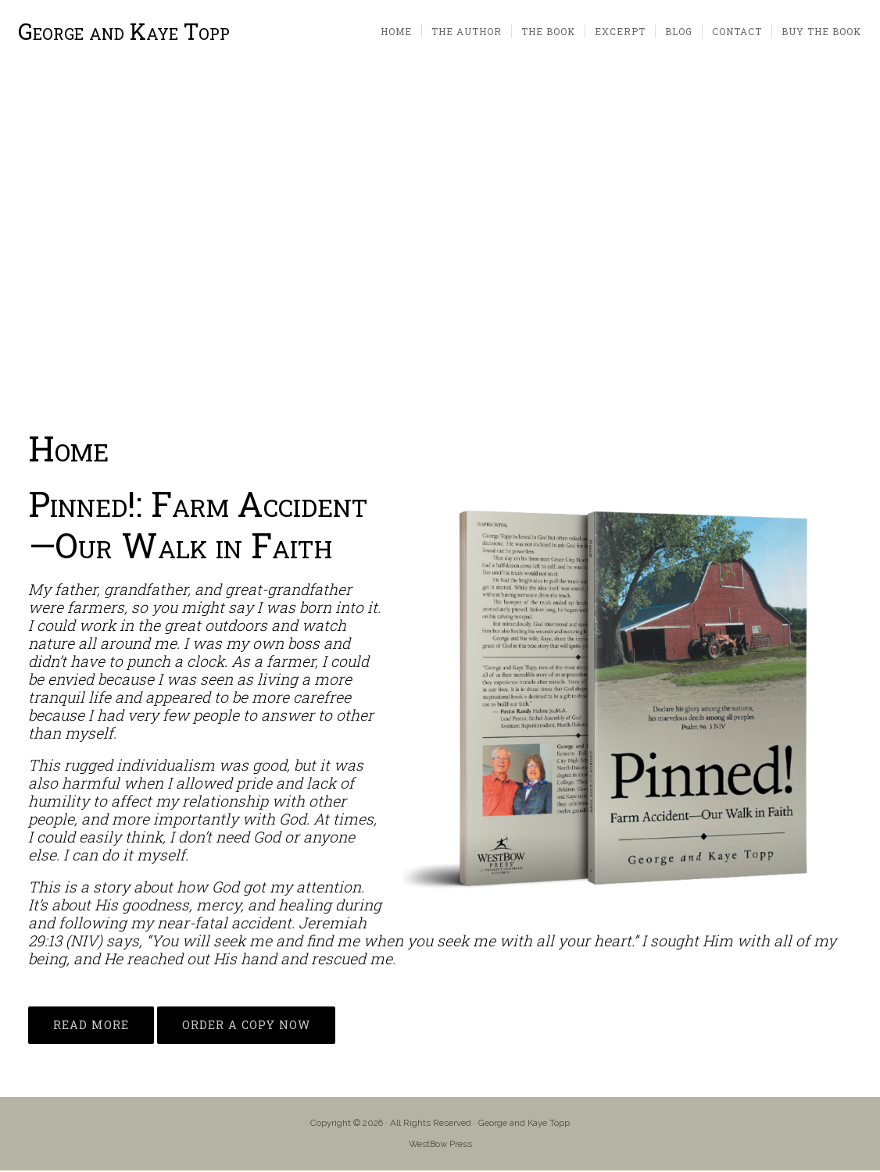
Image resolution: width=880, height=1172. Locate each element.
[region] (440, 242)
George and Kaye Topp (125, 32)
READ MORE (91, 1026)
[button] (24, 242)
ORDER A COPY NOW (246, 1026)
